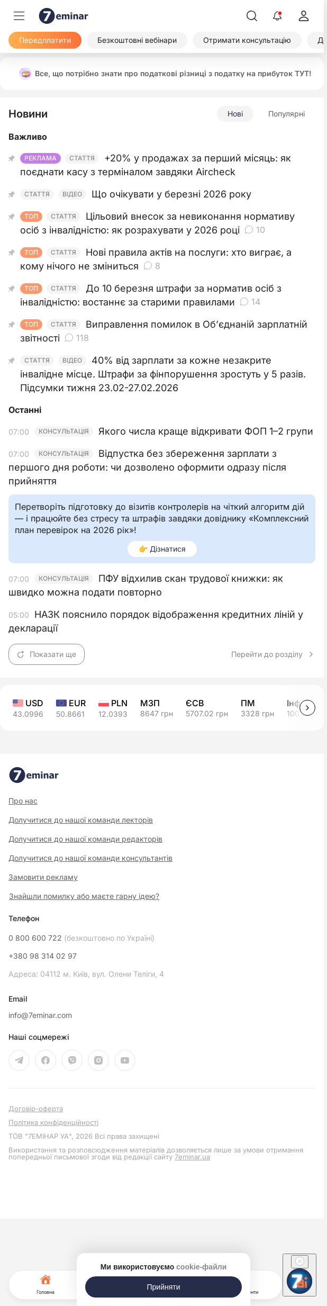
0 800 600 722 (81, 938)
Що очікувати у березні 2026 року (171, 194)
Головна (45, 1283)
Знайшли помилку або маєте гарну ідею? (84, 896)
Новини (28, 113)
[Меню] (19, 15)
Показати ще (46, 654)
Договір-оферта (35, 1108)
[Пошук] (251, 15)
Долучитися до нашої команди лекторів (80, 819)
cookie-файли (201, 1267)
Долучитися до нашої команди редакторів (85, 838)
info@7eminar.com (40, 1015)
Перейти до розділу (273, 654)
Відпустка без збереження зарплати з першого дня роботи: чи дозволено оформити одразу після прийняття (147, 467)
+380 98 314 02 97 (42, 956)
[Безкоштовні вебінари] (137, 40)
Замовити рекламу (43, 876)
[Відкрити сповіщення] (277, 15)
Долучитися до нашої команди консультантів (90, 857)
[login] (303, 16)
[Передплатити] (44, 40)
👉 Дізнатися (162, 548)
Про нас (23, 800)
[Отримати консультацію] (247, 40)
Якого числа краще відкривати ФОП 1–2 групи (205, 431)
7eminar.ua (192, 1156)
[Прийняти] (163, 1287)
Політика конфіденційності (53, 1122)
